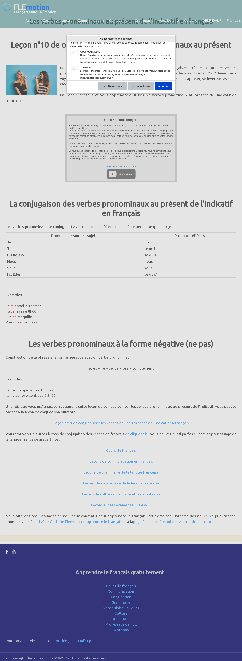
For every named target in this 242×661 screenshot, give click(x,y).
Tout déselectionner (112, 86)
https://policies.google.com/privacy (97, 78)
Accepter (163, 86)
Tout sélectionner (141, 86)
